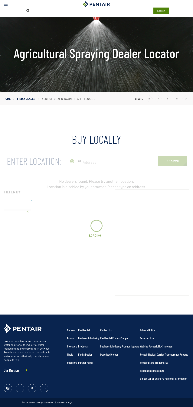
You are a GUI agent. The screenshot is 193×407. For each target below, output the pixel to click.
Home (7, 98)
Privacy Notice (147, 330)
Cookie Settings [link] (64, 402)
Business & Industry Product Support (119, 346)
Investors (72, 346)
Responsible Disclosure (152, 370)
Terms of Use (147, 338)
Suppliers (72, 362)
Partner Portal (85, 362)
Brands (70, 338)
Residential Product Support (114, 338)
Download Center (109, 354)
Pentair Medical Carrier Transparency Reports (164, 354)
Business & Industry (88, 338)
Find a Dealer (26, 98)
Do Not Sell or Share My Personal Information (163, 378)
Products (83, 346)
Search (161, 10)
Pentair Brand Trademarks (154, 362)
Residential (84, 330)
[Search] (28, 11)
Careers (71, 330)
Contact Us (106, 330)
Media (70, 354)
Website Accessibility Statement (156, 346)
